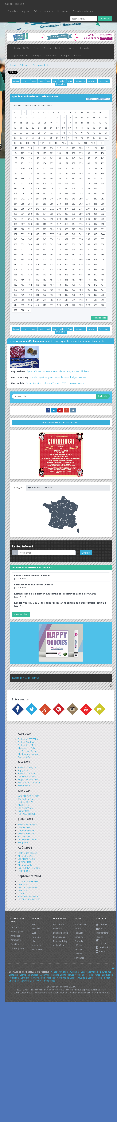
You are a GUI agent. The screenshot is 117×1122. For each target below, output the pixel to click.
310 (44, 224)
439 (37, 274)
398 (22, 259)
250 (81, 198)
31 (94, 117)
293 (15, 218)
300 (66, 218)
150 (15, 163)
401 (44, 259)
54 (39, 127)
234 (59, 193)
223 (73, 188)
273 (59, 208)
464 (30, 284)
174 (95, 168)
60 (75, 127)
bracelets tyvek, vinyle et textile (45, 377)
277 (88, 208)
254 (15, 203)
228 (15, 193)
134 (88, 153)
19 (21, 117)
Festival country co (27, 767)
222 (66, 188)
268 (22, 208)
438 (30, 274)
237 (81, 193)
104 (56, 143)
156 (59, 163)
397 (15, 259)
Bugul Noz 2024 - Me (28, 779)
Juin (54, 81)
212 (88, 183)
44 (75, 122)
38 (39, 122)
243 (30, 198)
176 (15, 173)
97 (106, 137)
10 (64, 112)
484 (81, 289)
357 (102, 239)
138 (22, 158)
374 (37, 249)
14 (88, 112)
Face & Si (22, 884)
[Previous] (14, 112)
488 (15, 294)
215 (15, 188)
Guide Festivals (14, 4)
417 (66, 264)
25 (57, 117)
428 (52, 269)
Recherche (105, 18)
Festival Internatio (26, 833)
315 (81, 224)
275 (73, 208)
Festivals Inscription (83, 11)
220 (52, 188)
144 (66, 158)
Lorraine (35, 977)
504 (37, 300)
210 (73, 183)
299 (59, 218)
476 (22, 289)
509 (73, 300)
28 (75, 117)
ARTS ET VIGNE (25, 855)
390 (59, 254)
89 (57, 137)
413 (37, 264)
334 (30, 234)
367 (81, 244)
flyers (29, 371)
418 (73, 264)
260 (59, 203)
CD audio (56, 383)
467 (52, 284)
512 (95, 300)
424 (22, 269)
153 (37, 163)
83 (21, 137)
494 (59, 294)
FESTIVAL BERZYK (26, 813)
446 (88, 274)
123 (102, 148)
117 (59, 148)
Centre (23, 974)
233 (52, 193)
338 (59, 234)
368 (88, 244)
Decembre (60, 84)
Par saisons (16, 935)
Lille (33, 941)
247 (59, 198)
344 (102, 234)
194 (52, 178)
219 (44, 188)
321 (30, 229)
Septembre (80, 81)
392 (73, 254)
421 (95, 264)
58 (63, 127)
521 (66, 305)
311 (52, 224)
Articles (47, 48)
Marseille (36, 928)
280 (15, 213)
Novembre (103, 81)
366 (73, 244)
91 (69, 137)
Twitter (101, 951)
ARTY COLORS (25, 864)
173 (88, 168)
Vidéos (72, 48)
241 (15, 198)
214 (102, 183)
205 (37, 183)
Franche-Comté (58, 974)
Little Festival (24, 827)
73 (57, 132)
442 (59, 274)
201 (102, 178)
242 (22, 198)
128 (44, 153)
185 (81, 173)
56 (51, 127)
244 (37, 198)
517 (37, 305)
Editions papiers (60, 932)
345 (15, 239)
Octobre (91, 81)
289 (81, 213)
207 (52, 183)
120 (81, 148)
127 (37, 153)
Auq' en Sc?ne (24, 757)
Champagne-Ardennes (38, 974)
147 (88, 158)
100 (27, 143)
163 (15, 168)
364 (59, 244)
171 (73, 168)
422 (102, 264)
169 (59, 168)
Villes (48, 487)
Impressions (59, 936)
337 (52, 234)
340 (73, 234)
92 (75, 137)
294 (22, 218)
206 (44, 183)
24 (51, 117)
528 (22, 310)
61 (82, 127)
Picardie (98, 977)
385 (22, 254)
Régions (19, 487)
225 (88, 188)
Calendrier (24, 65)
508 (66, 300)
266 (102, 203)
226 (95, 188)
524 (88, 305)
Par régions (15, 939)
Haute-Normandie (77, 974)
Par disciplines (17, 931)
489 (22, 294)
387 (37, 254)
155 (52, 163)
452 (37, 279)
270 (37, 208)
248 (66, 198)
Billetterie (59, 48)
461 (102, 279)
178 (30, 173)
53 (33, 127)
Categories (34, 487)
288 (73, 213)
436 (15, 274)
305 (102, 218)
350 (52, 239)
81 (106, 132)
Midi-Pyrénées (48, 977)
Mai (48, 81)
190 (22, 178)
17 (106, 112)
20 (27, 117)
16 (100, 112)
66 (15, 132)
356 (95, 239)
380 (81, 249)
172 (81, 168)
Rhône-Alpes (49, 980)
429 (59, 269)
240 (102, 193)
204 (30, 183)
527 (15, 310)
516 (30, 305)
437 (22, 274)
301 (73, 218)
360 (30, 244)
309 (37, 224)
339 (66, 234)
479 (44, 289)
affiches (37, 371)
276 (81, 208)
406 (81, 259)
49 (106, 122)
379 (73, 249)
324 (52, 229)
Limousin (25, 977)
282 (30, 213)
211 (81, 183)
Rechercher (62, 11)
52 (27, 127)
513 (102, 300)
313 (66, 224)
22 (39, 117)
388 (44, 254)
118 (66, 148)
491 (37, 294)
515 (22, 305)
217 (30, 188)
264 (88, 203)
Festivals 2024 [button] (21, 48)
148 (95, 158)
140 (37, 158)
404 (66, 259)
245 (44, 198)
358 (15, 244)
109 (93, 143)
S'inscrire (86, 552)
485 (88, 289)
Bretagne (13, 974)
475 (15, 289)
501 (15, 300)
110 (100, 143)
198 (81, 178)
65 (106, 127)
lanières (65, 377)
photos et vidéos (76, 383)
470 (73, 284)
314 (73, 224)
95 (94, 137)
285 (52, 213)
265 (95, 203)
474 (102, 284)
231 (37, 193)
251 (88, 198)
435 (102, 269)
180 (44, 173)
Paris (34, 924)
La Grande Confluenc (28, 839)
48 (100, 122)
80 (100, 132)
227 (102, 188)
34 (15, 122)
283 (37, 213)
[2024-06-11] (60, 604)
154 (44, 163)
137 (15, 158)
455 (59, 279)
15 (94, 112)
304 (95, 218)
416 (59, 264)
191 (30, 178)
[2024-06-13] (55, 595)
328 (81, 229)
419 (81, 264)
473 (95, 284)
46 (88, 122)
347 (30, 239)
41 (57, 122)
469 (66, 284)
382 (95, 249)
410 (15, 264)
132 (73, 153)
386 (30, 254)
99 (21, 143)
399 (30, 259)
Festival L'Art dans (26, 773)
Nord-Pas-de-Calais (66, 977)
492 (44, 294)
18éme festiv (24, 785)
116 (52, 148)
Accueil (13, 65)
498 (88, 294)
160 (88, 163)
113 (30, 148)
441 (52, 274)
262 (73, 203)
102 (42, 143)
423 (15, 269)
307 (22, 224)
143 (59, 158)
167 (44, 168)
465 (37, 284)
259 (52, 203)
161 (95, 163)
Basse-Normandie (89, 971)
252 (95, 198)
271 (44, 208)
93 (82, 137)
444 (73, 274)
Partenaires (51, 55)
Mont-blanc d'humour (28, 754)
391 (66, 254)
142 (52, 158)
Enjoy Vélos (23, 770)
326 (66, 229)
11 (70, 112)
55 (45, 127)
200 (95, 178)
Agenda (26, 11)
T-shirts (82, 377)
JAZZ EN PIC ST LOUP (28, 796)
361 (37, 244)
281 (22, 213)
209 (66, 183)
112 (22, 148)
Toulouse (36, 945)
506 (52, 300)
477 (30, 289)
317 (95, 224)
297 (44, 218)
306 (15, 224)
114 (37, 148)
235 (66, 193)
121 (88, 148)
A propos (65, 55)
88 (51, 137)
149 (102, 158)
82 (15, 137)
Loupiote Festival (26, 830)
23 (45, 117)
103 (49, 143)
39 (45, 122)
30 (88, 117)
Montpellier (37, 949)
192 (37, 178)
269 (30, 208)
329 (88, 229)
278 (95, 208)
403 (59, 259)
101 (35, 143)
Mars (34, 81)
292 (102, 213)
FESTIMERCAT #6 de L (29, 867)
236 (73, 193)
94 (88, 137)
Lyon (34, 932)
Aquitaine (63, 971)
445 (81, 274)
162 (102, 163)
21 (33, 117)
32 (100, 117)
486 (95, 289)
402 (52, 259)
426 (37, 269)
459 (88, 279)
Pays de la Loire (85, 977)
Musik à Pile (23, 805)
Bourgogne (105, 971)
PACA (38, 980)
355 (88, 239)
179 (37, 173)
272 (52, 208)
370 (102, 244)
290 (88, 213)
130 (59, 153)
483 (73, 289)
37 (33, 122)
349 (44, 239)
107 (78, 143)
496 (73, 294)
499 (95, 294)
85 (33, 137)
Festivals (12, 11)
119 (73, 148)
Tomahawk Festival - (28, 896)
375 (44, 249)
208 (59, 183)
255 (22, 203)
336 (44, 234)
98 (15, 143)
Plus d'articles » (21, 614)
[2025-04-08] (32, 577)
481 (59, 289)
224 (81, 188)
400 (37, 259)
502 (22, 300)
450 (22, 279)
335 (37, 234)
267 (15, 208)
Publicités (57, 928)
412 (30, 264)
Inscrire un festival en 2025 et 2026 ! (60, 422)
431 (73, 269)
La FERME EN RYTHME (29, 899)
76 (75, 132)
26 (63, 117)
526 (102, 305)
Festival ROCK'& (25, 802)
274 (66, 208)
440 (44, 274)
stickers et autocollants (54, 371)
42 (63, 122)
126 (30, 153)
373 (30, 249)
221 (59, 188)
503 (30, 300)
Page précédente (41, 65)
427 (44, 269)
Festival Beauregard (27, 824)
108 (85, 143)
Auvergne (74, 971)
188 (102, 173)
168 (52, 168)
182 (59, 173)
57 (57, 127)
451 (30, 279)
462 (15, 284)
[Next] (28, 310)
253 (102, 198)
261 (66, 203)
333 (22, 234)
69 (33, 132)
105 (64, 143)
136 (102, 153)
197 (73, 178)
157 (66, 163)
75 (69, 132)
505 (44, 300)
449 (15, 279)
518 (44, 305)
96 (100, 137)
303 (88, 218)
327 (73, 229)
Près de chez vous (43, 11)
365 (66, 244)
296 (37, 218)
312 (59, 224)
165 (30, 168)
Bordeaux (36, 936)
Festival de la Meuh (27, 745)
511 (88, 300)
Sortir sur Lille (27, 980)
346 (22, 239)
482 (66, 289)
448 (102, 274)
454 (52, 279)
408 (95, 259)
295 (30, 218)
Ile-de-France (93, 974)
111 (15, 148)
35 (21, 122)
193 (44, 178)
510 (81, 300)
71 (45, 132)
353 (73, 239)
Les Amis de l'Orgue (27, 751)
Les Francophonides (27, 887)
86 (39, 137)
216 (22, 188)
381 (88, 249)
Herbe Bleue (24, 870)
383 (102, 249)
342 (88, 234)
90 (63, 137)
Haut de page (99, 318)
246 (52, 198)
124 (15, 153)
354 (81, 239)
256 (30, 203)
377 (59, 249)
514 (15, 305)
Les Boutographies (27, 776)
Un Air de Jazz (24, 861)
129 (52, 153)
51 (21, 127)
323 (44, 229)
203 (22, 183)
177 (22, 173)
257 (37, 203)
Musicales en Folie (26, 748)
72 (51, 132)
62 (88, 127)
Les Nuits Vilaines (26, 807)
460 (95, 279)
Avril (41, 81)
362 (44, 244)
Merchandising (60, 941)
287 (66, 213)
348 (37, 239)
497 (81, 294)
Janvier (16, 81)
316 (88, 224)
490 (30, 294)
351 (59, 239)
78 (88, 132)
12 (76, 112)
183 (66, 173)
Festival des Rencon (27, 852)
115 (44, 148)
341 (81, 234)
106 (71, 143)
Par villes (14, 944)
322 (37, 229)
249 (73, 198)
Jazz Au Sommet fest (28, 881)
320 (22, 229)
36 (27, 122)
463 (22, 284)
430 (66, 269)
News (36, 48)
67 (21, 132)
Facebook (102, 947)
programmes (73, 371)
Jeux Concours (21, 55)
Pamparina (23, 842)
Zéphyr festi (23, 810)
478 (37, 289)
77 (82, 132)
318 (102, 224)
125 (22, 153)
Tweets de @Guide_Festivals (25, 677)
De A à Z (14, 927)
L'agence (102, 924)
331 (102, 229)
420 (88, 264)
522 (73, 305)
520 (59, 305)
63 (94, 127)
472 (88, 284)
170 (66, 168)
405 (73, 259)
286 (59, 213)
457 (73, 279)
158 (73, 163)
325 (59, 229)
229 (22, 193)
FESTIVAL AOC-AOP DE (29, 782)
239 (95, 193)
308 (30, 224)
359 (22, 244)
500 (102, 294)
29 (82, 117)
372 (22, 249)
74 (63, 132)
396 (102, 254)
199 (88, 178)
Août (70, 81)
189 (15, 178)
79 (94, 132)
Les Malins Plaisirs (26, 858)
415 (52, 264)
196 (66, 178)
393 (81, 254)
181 (52, 173)
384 (15, 254)
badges (73, 377)
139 (30, 158)
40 (51, 122)
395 (95, 254)
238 (88, 193)
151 (22, 163)
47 (94, 122)
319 (15, 229)
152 (30, 163)
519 (52, 305)
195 (59, 178)
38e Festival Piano (26, 799)
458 (81, 279)
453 (44, 279)
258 (44, 203)
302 (81, 218)
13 (82, 112)
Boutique (36, 55)
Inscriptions (58, 924)
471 (81, 284)
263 (81, 203)
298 (52, 218)
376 (52, 249)
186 (88, 173)
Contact (78, 55)
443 (66, 274)
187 (95, 173)
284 (44, 213)
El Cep (21, 893)
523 (81, 305)
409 (102, 259)
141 (44, 158)
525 (95, 305)
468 (59, 284)
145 (73, 158)
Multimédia (58, 945)
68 (27, 132)
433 (88, 269)
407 (88, 259)
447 (95, 274)
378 (66, 249)
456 (66, 279)
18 (15, 117)
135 (95, 153)
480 (52, 289)
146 (81, 158)
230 (30, 193)
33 (106, 117)
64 (100, 127)
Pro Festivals (80, 924)
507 (59, 300)
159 (81, 163)
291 (95, 213)
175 (102, 168)
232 (44, 193)
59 (69, 127)
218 (37, 188)
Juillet (62, 81)
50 (15, 127)
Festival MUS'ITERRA (28, 739)
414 (44, 264)
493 (52, 294)
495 (66, 294)
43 (69, 122)
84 (27, 137)
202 (15, 183)
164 (22, 168)
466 (44, 284)
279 (102, 208)
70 (39, 132)
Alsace (54, 971)
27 (69, 117)
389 (52, 254)
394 (88, 254)
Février (25, 81)
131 (66, 153)
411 (22, 264)
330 (95, 229)
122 (95, 148)
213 (95, 183)
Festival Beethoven (27, 742)
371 (15, 249)
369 (95, 244)
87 (45, 137)
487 (102, 289)
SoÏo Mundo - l (25, 836)
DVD (64, 383)
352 (66, 239)
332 (15, 234)
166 (37, 168)
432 (81, 269)
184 (73, 173)
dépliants (85, 371)
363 (52, 244)
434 (95, 269)
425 (30, 269)
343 (95, 234)
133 (81, 153)
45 (82, 122)
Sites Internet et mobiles (38, 383)
